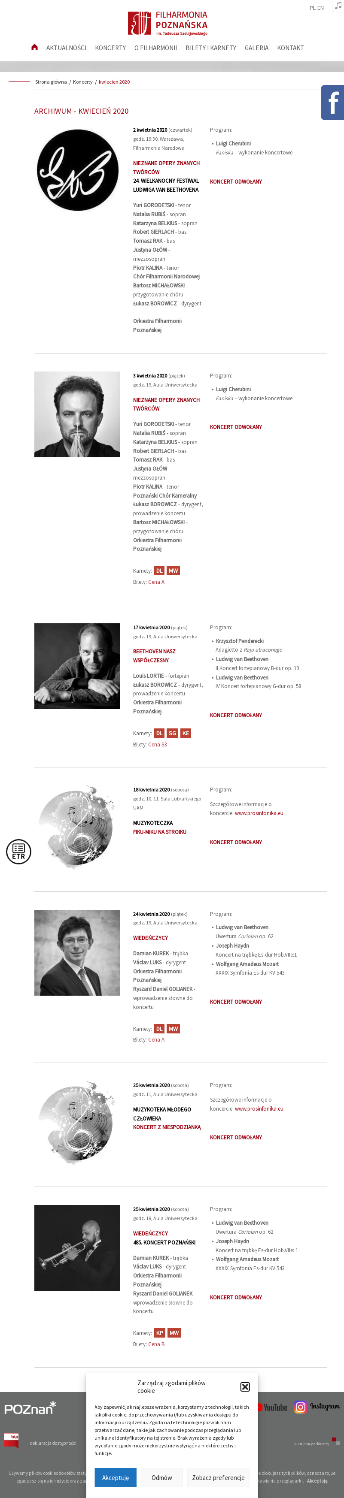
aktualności (66, 48)
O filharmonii (155, 48)
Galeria (256, 48)
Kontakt (290, 48)
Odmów (162, 1478)
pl (313, 8)
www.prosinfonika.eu (259, 813)
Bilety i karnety (211, 48)
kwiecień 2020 (114, 82)
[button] (245, 1387)
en (320, 8)
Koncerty (110, 48)
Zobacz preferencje (218, 1478)
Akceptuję (115, 1478)
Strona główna (51, 82)
